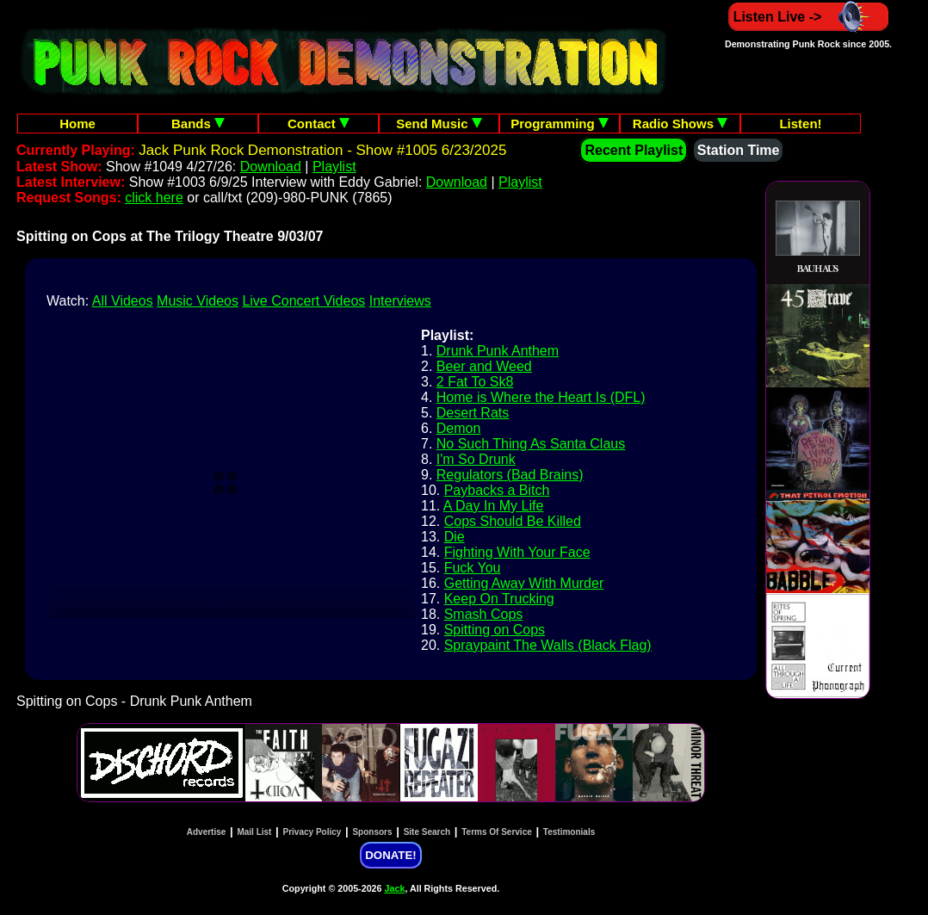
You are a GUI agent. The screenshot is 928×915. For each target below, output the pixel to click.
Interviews (400, 301)
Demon (458, 428)
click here (154, 197)
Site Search (427, 832)
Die (454, 536)
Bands (198, 123)
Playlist (334, 166)
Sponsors (372, 832)
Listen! (800, 123)
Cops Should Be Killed (512, 521)
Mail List (254, 832)
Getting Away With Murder (524, 583)
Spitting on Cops (494, 629)
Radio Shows (680, 123)
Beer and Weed (484, 366)
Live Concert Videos (303, 301)
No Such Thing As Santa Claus (530, 443)
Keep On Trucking (499, 598)
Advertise (206, 832)
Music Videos (197, 301)
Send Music (439, 123)
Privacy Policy (312, 832)
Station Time (738, 150)
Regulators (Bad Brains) (510, 474)
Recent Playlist (634, 150)
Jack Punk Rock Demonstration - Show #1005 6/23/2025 (322, 150)
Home (77, 123)
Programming (559, 123)
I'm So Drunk (476, 459)
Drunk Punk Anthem (497, 350)
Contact (319, 123)
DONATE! (390, 855)
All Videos (122, 301)
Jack (395, 888)
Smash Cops (483, 614)
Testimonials (569, 832)
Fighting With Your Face (517, 552)
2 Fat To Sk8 (475, 381)
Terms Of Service (496, 832)
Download (270, 166)
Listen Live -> (808, 17)
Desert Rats (472, 412)
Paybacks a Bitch (497, 490)
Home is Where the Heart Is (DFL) (541, 397)
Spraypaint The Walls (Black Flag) (548, 645)
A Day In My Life (493, 505)
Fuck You (472, 567)
